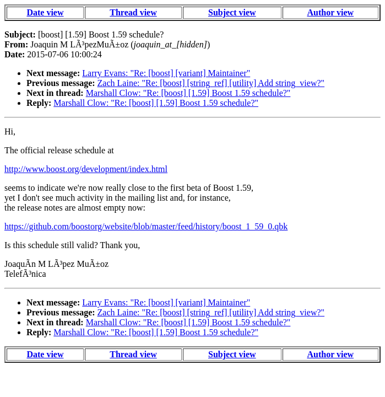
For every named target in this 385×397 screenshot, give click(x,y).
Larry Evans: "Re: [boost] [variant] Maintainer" (166, 73)
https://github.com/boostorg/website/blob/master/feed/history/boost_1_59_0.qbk (146, 226)
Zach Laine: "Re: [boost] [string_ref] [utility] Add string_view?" (211, 83)
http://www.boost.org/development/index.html (85, 169)
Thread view (133, 12)
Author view (330, 12)
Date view (44, 12)
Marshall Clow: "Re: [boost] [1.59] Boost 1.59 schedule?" (188, 93)
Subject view (232, 12)
